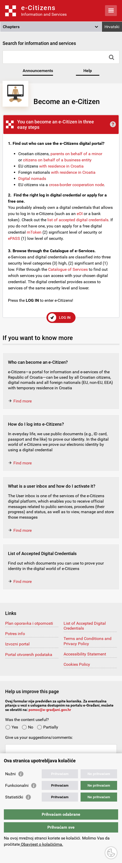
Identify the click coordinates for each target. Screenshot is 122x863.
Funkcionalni (17, 785)
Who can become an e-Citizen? (38, 362)
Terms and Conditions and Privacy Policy (87, 641)
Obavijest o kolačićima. (41, 844)
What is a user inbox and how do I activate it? (51, 486)
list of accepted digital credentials (77, 219)
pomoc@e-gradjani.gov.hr (50, 710)
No (27, 727)
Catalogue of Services (68, 269)
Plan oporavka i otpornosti (29, 623)
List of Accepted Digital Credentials (42, 553)
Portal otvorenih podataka (28, 654)
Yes (11, 727)
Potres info (15, 633)
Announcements (38, 70)
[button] (51, 27)
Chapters (11, 26)
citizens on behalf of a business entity (57, 159)
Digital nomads (32, 178)
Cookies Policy (77, 664)
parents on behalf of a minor (76, 153)
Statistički (14, 797)
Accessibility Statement (85, 654)
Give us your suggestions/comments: (39, 737)
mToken (34, 232)
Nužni (10, 773)
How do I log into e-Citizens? (36, 424)
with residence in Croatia (61, 166)
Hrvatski (111, 26)
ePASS (14, 238)
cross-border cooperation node (76, 184)
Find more (22, 401)
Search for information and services (39, 43)
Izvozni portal (17, 644)
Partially (47, 727)
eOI (80, 213)
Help (87, 70)
